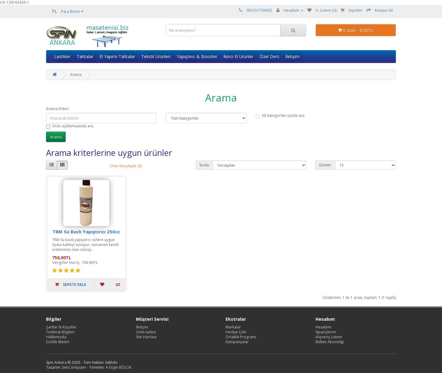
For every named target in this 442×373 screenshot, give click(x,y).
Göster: (325, 165)
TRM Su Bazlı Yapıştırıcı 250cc (86, 231)
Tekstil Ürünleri (156, 56)
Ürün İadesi (146, 332)
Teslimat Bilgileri (60, 332)
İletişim (292, 56)
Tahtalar (85, 56)
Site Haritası (146, 336)
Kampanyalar (237, 341)
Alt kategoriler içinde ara (280, 115)
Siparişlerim (326, 332)
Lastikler (62, 56)
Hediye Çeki (236, 332)
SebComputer (74, 367)
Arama (76, 74)
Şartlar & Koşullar (61, 327)
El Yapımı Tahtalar (117, 56)
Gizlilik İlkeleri (57, 341)
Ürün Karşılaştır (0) (126, 166)
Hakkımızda (56, 336)
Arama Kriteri (57, 108)
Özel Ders (269, 56)
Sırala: (204, 165)
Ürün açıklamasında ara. (70, 126)
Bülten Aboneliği (330, 341)
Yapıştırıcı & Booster (197, 56)
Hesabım (323, 327)
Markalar (233, 327)
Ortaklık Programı (241, 336)
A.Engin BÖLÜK (118, 367)
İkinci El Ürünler (238, 56)
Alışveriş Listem (329, 336)
